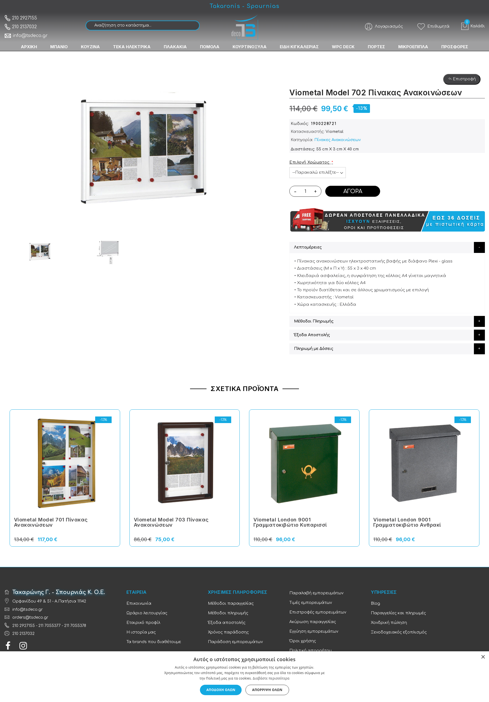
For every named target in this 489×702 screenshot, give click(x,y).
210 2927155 (20, 18)
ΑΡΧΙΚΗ (29, 46)
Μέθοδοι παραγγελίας (231, 603)
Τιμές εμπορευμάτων (310, 603)
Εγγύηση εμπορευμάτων (313, 631)
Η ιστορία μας (141, 632)
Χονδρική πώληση (389, 623)
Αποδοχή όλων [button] (220, 689)
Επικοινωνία (138, 603)
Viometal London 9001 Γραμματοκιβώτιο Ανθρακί (407, 522)
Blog (375, 603)
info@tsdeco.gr (26, 35)
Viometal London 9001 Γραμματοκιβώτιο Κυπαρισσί (290, 522)
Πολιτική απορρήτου (310, 651)
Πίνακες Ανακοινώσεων (337, 140)
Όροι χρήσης (302, 641)
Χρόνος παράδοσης (228, 632)
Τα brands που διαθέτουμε (153, 642)
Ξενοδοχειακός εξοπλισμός (399, 632)
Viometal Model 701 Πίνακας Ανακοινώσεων (51, 522)
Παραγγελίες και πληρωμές (398, 613)
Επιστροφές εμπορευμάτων (317, 612)
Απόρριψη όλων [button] (267, 689)
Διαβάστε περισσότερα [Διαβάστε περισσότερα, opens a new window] (271, 678)
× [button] (483, 657)
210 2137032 (20, 26)
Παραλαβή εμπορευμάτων (316, 593)
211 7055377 (49, 626)
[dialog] (244, 676)
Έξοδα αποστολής (226, 623)
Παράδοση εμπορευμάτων (235, 642)
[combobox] (142, 25)
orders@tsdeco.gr (30, 617)
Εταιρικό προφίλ (143, 623)
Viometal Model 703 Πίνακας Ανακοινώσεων (171, 522)
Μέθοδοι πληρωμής (228, 613)
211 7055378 (75, 626)
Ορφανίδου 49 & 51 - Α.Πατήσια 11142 (49, 601)
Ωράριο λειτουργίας (146, 613)
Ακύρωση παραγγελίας (312, 622)
